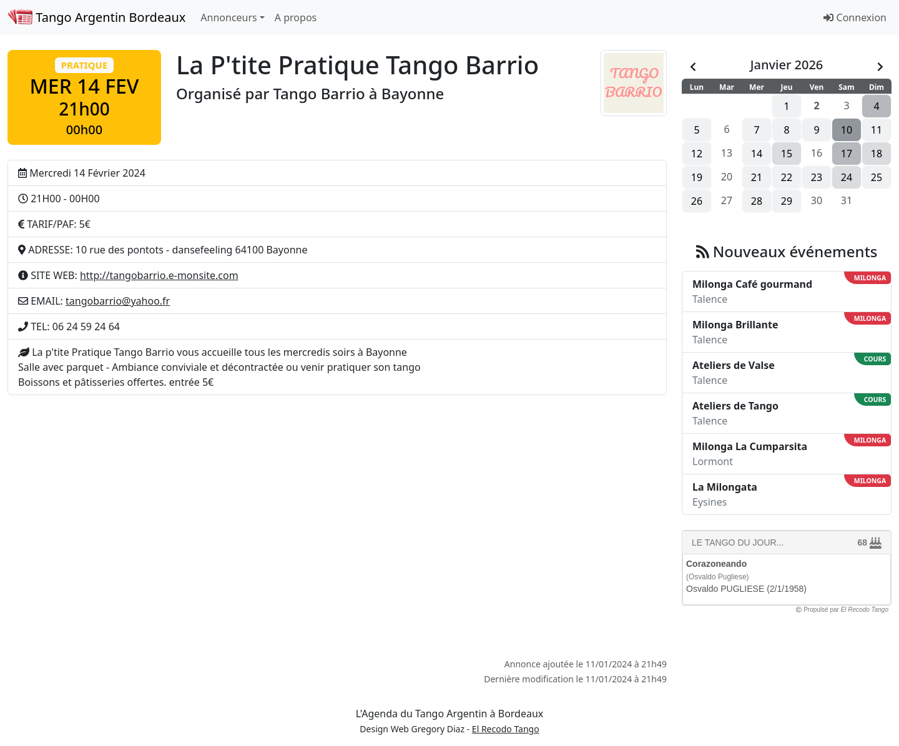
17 (846, 153)
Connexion (855, 17)
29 (786, 201)
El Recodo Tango (505, 729)
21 (756, 177)
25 (876, 177)
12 (696, 153)
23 (816, 177)
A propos (296, 17)
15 (786, 153)
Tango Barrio (319, 93)
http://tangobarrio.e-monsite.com (159, 275)
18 (876, 153)
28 (756, 201)
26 (696, 201)
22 (786, 177)
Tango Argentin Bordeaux (96, 17)
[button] (84, 97)
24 (846, 177)
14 (756, 153)
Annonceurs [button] (228, 17)
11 (876, 130)
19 (696, 177)
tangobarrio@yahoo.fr (118, 301)
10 (846, 130)
